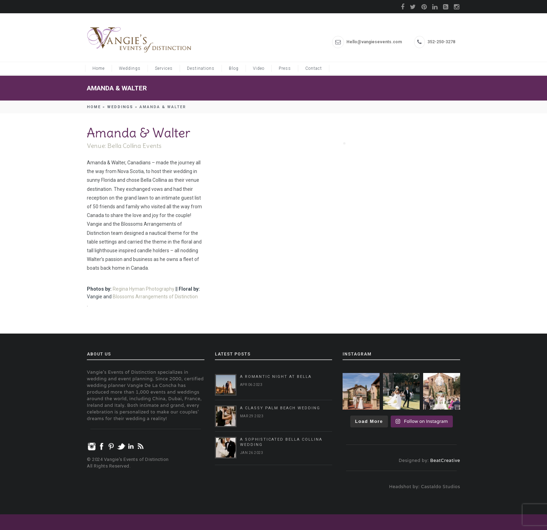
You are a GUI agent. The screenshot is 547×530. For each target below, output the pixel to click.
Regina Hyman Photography (143, 289)
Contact (313, 68)
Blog (234, 68)
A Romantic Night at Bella (276, 376)
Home (98, 68)
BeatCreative (445, 460)
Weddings (130, 68)
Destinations (201, 68)
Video (258, 68)
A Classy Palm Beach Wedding (280, 408)
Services (164, 68)
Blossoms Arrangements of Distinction (155, 296)
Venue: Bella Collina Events (124, 146)
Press (285, 68)
